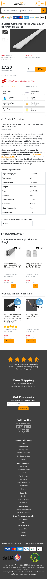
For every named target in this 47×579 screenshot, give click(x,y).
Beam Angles (23, 519)
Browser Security (23, 499)
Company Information (23, 440)
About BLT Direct (23, 446)
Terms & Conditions (23, 453)
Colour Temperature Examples (23, 516)
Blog (23, 443)
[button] (44, 267)
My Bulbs (23, 479)
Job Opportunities (23, 456)
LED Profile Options (23, 513)
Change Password (23, 469)
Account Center (23, 463)
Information (23, 506)
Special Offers (23, 529)
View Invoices (23, 476)
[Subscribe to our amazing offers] (23, 404)
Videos (23, 535)
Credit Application (23, 482)
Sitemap (23, 459)
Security (23, 493)
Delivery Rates (23, 449)
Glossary (23, 532)
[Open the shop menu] (4, 3)
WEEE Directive (23, 526)
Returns (23, 489)
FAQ (23, 522)
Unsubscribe (23, 486)
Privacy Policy (23, 502)
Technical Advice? (12, 233)
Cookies (23, 496)
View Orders (23, 473)
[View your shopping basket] (42, 3)
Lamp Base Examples (23, 510)
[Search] (43, 10)
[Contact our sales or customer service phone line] (36, 3)
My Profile (23, 466)
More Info (8, 341)
